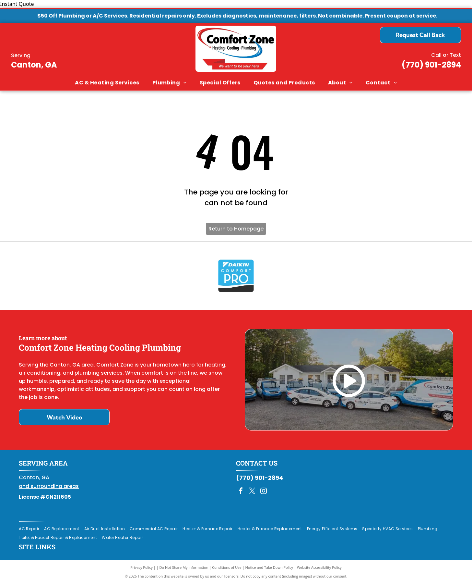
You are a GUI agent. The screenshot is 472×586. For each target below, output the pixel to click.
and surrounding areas (49, 488)
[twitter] (252, 494)
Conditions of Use (227, 569)
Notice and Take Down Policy (269, 569)
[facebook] (241, 494)
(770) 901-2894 (431, 64)
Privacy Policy (141, 569)
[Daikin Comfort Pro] (236, 276)
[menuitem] (107, 82)
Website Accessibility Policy (319, 569)
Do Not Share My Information (183, 569)
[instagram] (263, 494)
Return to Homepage (236, 228)
